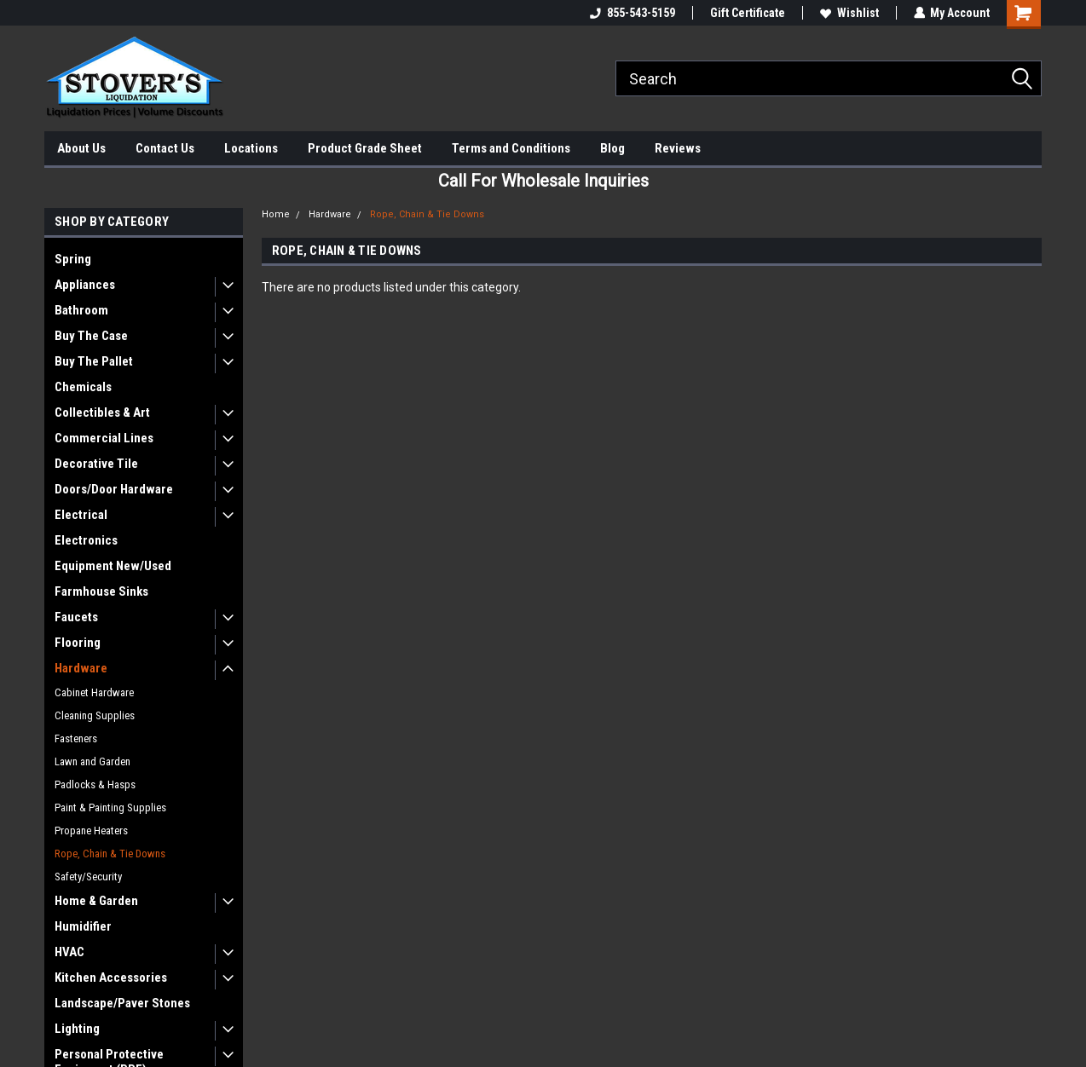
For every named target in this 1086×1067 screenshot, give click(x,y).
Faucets (76, 617)
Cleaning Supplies (95, 715)
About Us (81, 148)
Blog (612, 148)
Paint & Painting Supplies (110, 807)
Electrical (81, 514)
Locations (251, 148)
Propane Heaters (91, 830)
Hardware (81, 668)
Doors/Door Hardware (114, 489)
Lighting (77, 1028)
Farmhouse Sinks (101, 591)
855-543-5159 (631, 13)
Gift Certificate (746, 13)
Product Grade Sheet (365, 148)
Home (276, 214)
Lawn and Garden (92, 761)
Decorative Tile (96, 463)
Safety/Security (88, 876)
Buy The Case (91, 335)
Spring (73, 259)
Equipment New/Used (113, 566)
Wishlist (848, 13)
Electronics (86, 540)
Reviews (678, 148)
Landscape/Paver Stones (122, 1003)
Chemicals (83, 387)
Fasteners (76, 738)
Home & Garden (96, 900)
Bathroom (81, 310)
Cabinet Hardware (94, 692)
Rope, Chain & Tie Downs (110, 853)
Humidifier (83, 926)
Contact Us (165, 148)
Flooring (78, 642)
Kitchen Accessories (111, 977)
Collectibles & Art (102, 412)
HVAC (69, 952)
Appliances (85, 284)
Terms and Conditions (511, 148)
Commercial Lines (104, 438)
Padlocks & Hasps (95, 784)
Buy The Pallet (94, 361)
